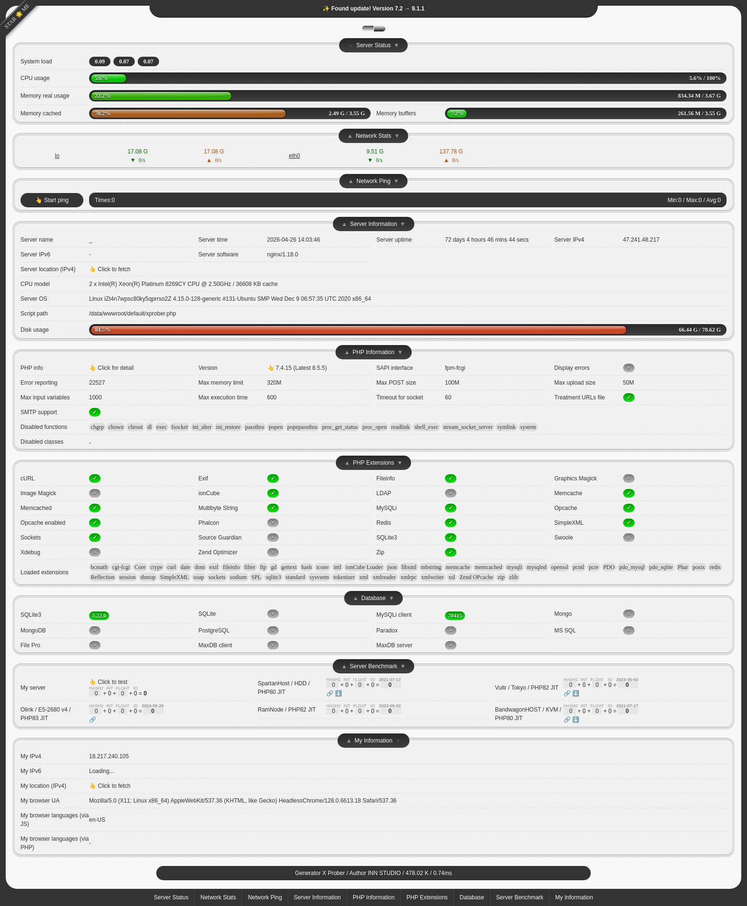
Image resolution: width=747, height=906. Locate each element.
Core (139, 567)
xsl (451, 577)
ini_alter (202, 427)
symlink (506, 427)
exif (214, 567)
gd (274, 567)
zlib (513, 577)
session (127, 577)
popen (276, 427)
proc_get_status (340, 427)
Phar (682, 567)
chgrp (97, 427)
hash (306, 567)
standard (295, 577)
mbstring (431, 567)
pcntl (578, 567)
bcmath (99, 567)
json (392, 567)
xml (363, 577)
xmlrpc (409, 577)
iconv (322, 567)
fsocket (180, 427)
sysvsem (319, 577)
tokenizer (344, 577)
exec (161, 427)
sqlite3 (273, 577)
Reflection (103, 577)
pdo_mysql (632, 567)
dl (149, 427)
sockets (217, 577)
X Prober (334, 873)
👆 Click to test (108, 682)
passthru (254, 427)
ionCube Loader (364, 567)
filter (249, 567)
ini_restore (228, 427)
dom (200, 567)
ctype (156, 567)
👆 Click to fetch (110, 269)
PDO (609, 567)
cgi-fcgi (121, 567)
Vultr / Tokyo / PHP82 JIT (526, 687)
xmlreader (384, 577)
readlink (400, 427)
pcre (594, 567)
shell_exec (426, 427)
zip (501, 577)
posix (699, 567)
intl (337, 567)
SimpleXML (174, 577)
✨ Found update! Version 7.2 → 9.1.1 (373, 8)
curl (171, 567)
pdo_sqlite (661, 567)
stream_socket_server (468, 427)
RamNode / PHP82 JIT (287, 709)
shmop (147, 577)
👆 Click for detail (111, 368)
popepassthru (302, 427)
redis (714, 567)
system (528, 427)
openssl (559, 567)
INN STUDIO (384, 873)
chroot (135, 427)
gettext (289, 567)
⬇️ (338, 693)
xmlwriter (432, 577)
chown (116, 427)
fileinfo (231, 567)
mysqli (515, 567)
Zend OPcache (476, 577)
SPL (257, 577)
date (185, 567)
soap (198, 577)
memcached (488, 567)
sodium (238, 577)
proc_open (375, 427)
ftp (263, 567)
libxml (409, 567)
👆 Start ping (52, 200)
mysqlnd (536, 567)
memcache (458, 567)
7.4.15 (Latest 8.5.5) (301, 368)
